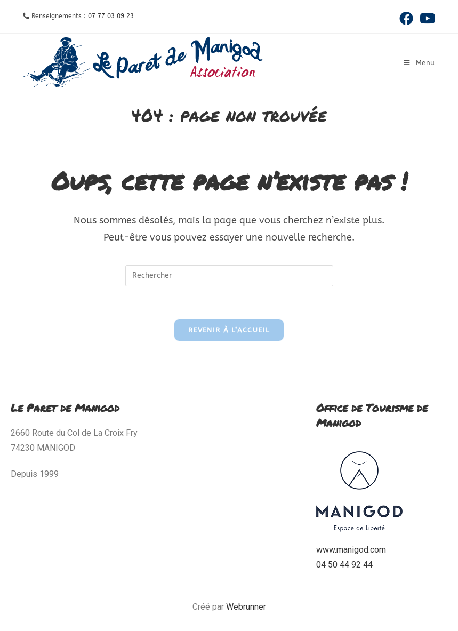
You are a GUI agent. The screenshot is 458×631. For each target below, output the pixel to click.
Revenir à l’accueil (229, 330)
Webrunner (246, 607)
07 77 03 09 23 (111, 16)
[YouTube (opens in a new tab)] (425, 18)
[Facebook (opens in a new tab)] (406, 18)
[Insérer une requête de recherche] (229, 275)
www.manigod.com (351, 550)
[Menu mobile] (419, 63)
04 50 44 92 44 (344, 565)
